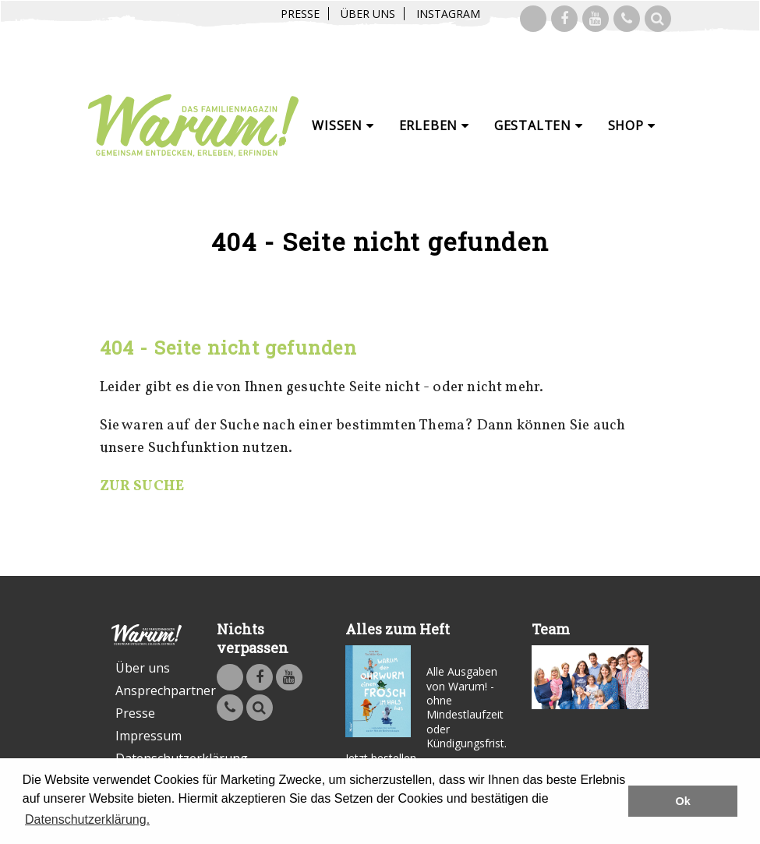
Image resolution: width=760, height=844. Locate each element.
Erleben (434, 125)
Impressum (148, 735)
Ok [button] (683, 801)
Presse (300, 13)
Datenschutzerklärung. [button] (87, 819)
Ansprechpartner (148, 690)
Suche (658, 18)
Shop (632, 125)
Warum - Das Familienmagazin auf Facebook (564, 18)
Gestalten (538, 125)
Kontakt (626, 18)
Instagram (448, 13)
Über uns (368, 13)
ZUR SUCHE (142, 486)
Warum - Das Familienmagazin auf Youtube (595, 18)
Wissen (342, 125)
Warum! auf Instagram (533, 18)
